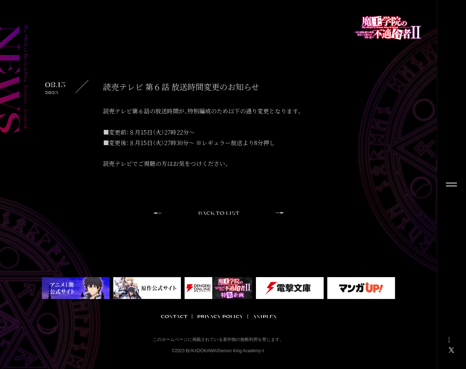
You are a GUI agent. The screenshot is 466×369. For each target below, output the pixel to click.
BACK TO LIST (218, 213)
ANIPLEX (265, 316)
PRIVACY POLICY (220, 316)
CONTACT (174, 316)
